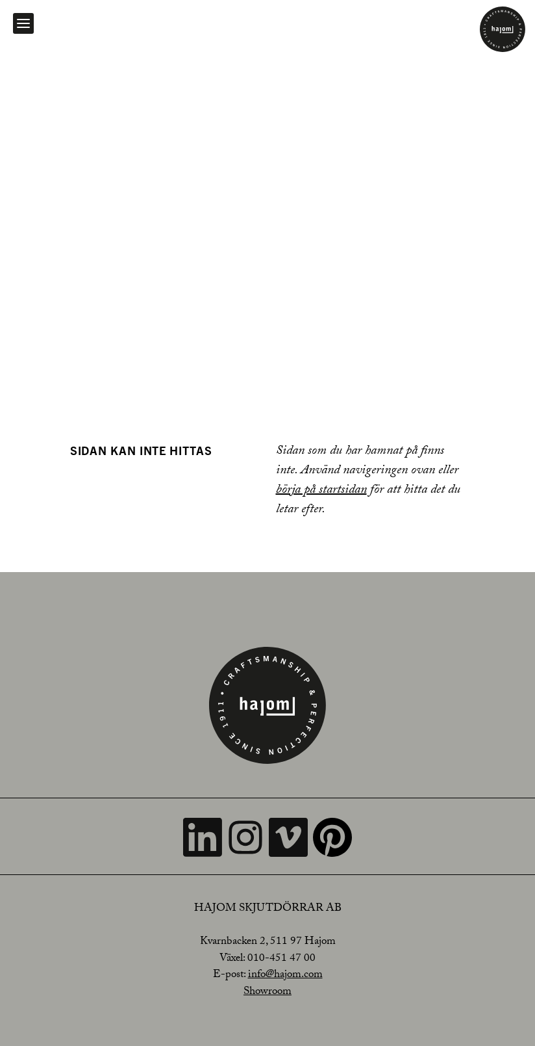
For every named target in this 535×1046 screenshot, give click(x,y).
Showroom (267, 992)
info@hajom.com (285, 975)
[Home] (502, 29)
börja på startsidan (321, 491)
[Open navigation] (23, 23)
